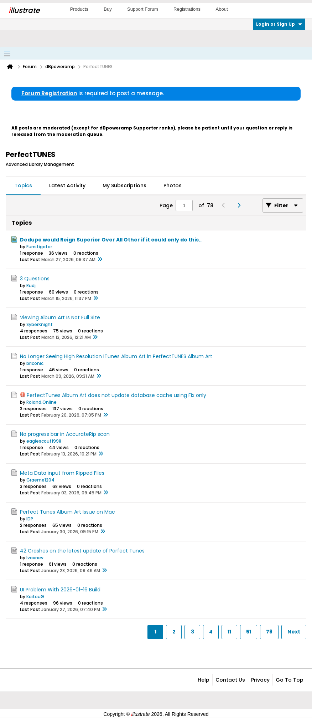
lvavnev (34, 558)
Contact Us (230, 679)
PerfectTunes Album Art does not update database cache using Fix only (116, 395)
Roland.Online (41, 402)
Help (203, 679)
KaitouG (35, 597)
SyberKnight (39, 324)
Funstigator (39, 247)
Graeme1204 (40, 480)
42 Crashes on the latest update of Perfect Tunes (82, 550)
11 (229, 631)
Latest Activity (67, 185)
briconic (34, 363)
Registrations (187, 9)
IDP (29, 519)
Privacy (260, 679)
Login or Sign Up (279, 24)
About (222, 9)
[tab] (23, 186)
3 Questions (35, 278)
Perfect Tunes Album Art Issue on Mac (67, 511)
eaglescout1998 (43, 441)
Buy (107, 9)
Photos (172, 185)
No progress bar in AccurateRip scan (65, 434)
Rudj (31, 285)
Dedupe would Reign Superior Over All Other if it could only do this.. (111, 239)
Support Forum (142, 9)
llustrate (24, 10)
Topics (23, 185)
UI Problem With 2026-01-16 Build (60, 589)
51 (248, 631)
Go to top (289, 679)
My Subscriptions (124, 185)
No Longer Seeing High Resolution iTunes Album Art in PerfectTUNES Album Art (116, 356)
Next (293, 631)
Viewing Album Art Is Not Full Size (60, 317)
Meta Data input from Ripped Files (62, 473)
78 (269, 631)
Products (79, 9)
